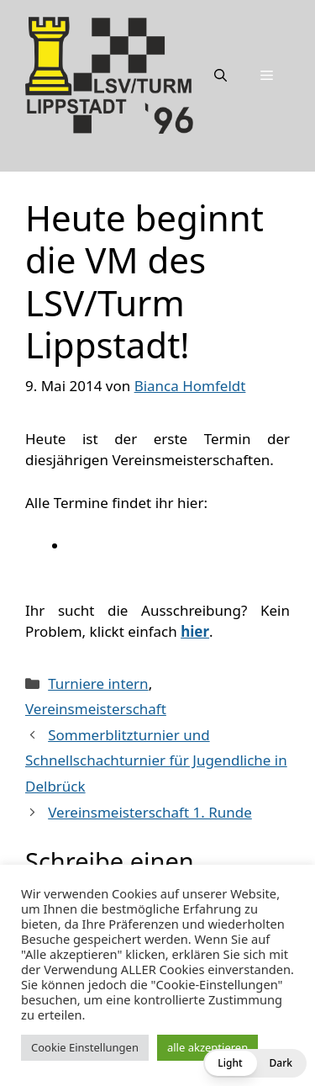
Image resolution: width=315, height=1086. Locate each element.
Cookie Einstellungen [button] (85, 1047)
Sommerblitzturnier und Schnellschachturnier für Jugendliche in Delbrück (156, 760)
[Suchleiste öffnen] (220, 75)
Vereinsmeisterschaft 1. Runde (150, 812)
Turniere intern (98, 683)
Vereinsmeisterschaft (95, 708)
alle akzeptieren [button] (207, 1047)
